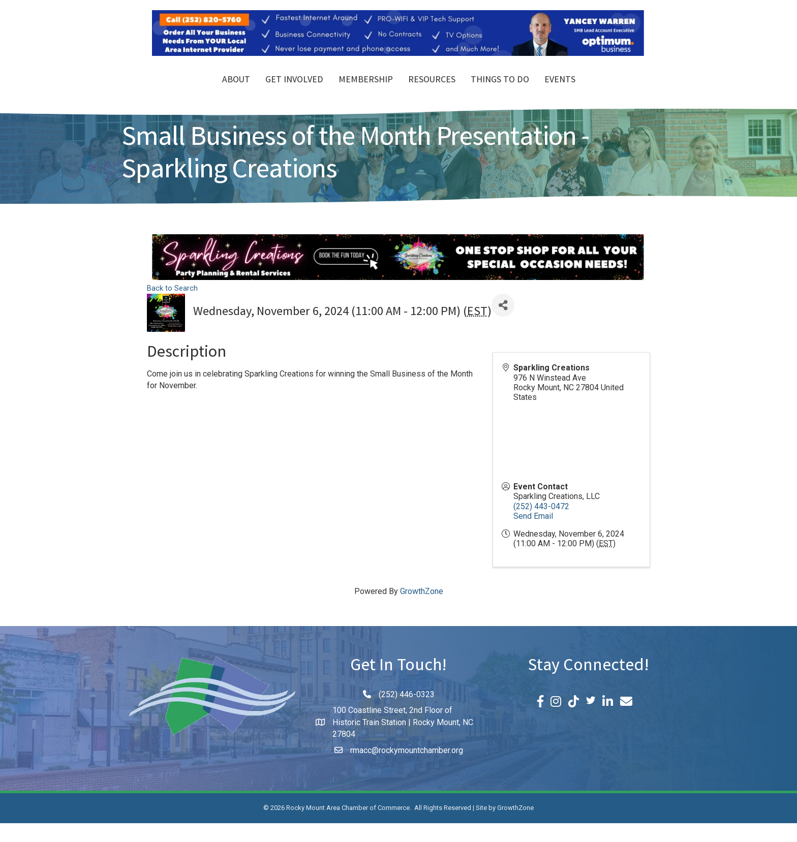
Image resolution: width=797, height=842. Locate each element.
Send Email (533, 535)
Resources (490, 90)
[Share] (503, 324)
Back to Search (172, 306)
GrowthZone (421, 610)
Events (618, 90)
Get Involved (236, 90)
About (178, 90)
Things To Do (558, 90)
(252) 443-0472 (541, 524)
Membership (307, 90)
